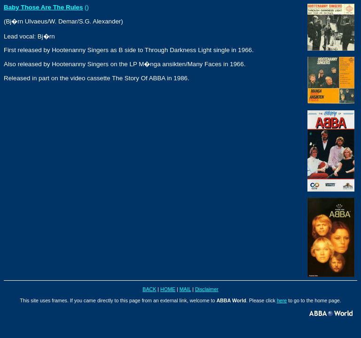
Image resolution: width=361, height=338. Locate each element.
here (282, 300)
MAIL (185, 289)
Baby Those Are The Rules (43, 7)
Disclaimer (207, 289)
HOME (167, 289)
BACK (149, 289)
